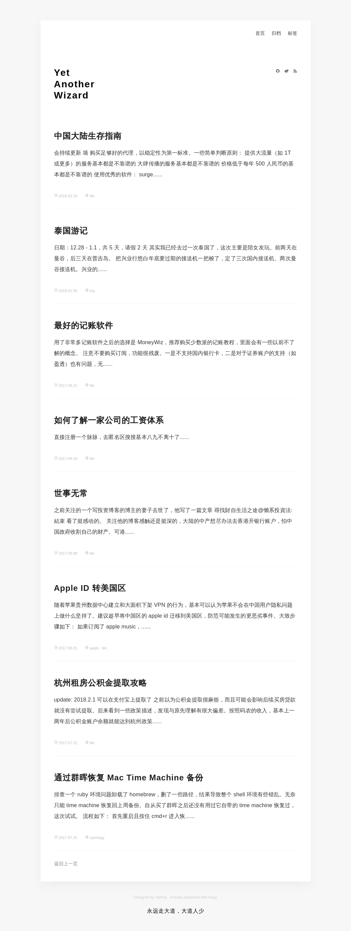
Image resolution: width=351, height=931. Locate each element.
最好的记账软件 (83, 325)
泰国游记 (71, 230)
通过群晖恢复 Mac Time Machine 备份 (129, 777)
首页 (260, 33)
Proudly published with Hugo (193, 897)
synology (97, 838)
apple (94, 648)
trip (92, 291)
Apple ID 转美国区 (90, 588)
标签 (292, 33)
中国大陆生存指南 (88, 135)
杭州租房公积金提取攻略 (100, 682)
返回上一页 (66, 863)
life (92, 196)
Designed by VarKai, (151, 897)
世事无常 (71, 493)
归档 (276, 33)
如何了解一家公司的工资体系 (109, 420)
